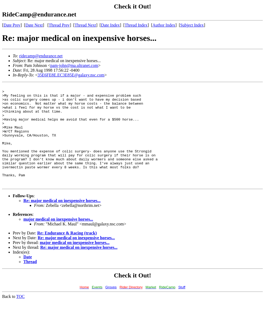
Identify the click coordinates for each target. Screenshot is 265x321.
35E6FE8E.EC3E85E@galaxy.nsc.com (70, 75)
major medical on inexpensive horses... (58, 239)
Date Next (34, 25)
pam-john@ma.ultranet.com (74, 65)
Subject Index (192, 25)
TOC (20, 316)
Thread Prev (59, 25)
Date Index (110, 25)
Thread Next (85, 25)
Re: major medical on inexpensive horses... (61, 220)
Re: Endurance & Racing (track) (67, 253)
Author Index (164, 25)
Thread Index (136, 25)
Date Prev (11, 25)
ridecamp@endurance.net (41, 56)
